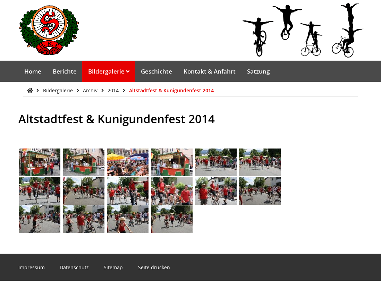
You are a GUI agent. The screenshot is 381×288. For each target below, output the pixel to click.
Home (32, 71)
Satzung (258, 71)
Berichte (65, 71)
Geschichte (156, 71)
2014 (114, 90)
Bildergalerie (108, 71)
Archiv (91, 90)
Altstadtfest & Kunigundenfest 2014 (171, 90)
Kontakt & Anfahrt (210, 71)
